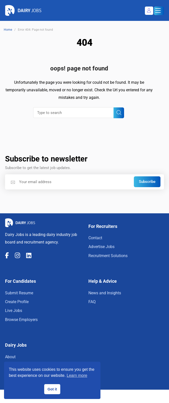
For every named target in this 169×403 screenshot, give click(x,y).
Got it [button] (52, 389)
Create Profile (17, 301)
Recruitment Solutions (108, 255)
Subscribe (147, 181)
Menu (157, 11)
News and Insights (104, 293)
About (10, 356)
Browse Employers (21, 319)
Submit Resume (19, 293)
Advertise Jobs (101, 246)
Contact (95, 237)
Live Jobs (13, 310)
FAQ (92, 301)
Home (8, 29)
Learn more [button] (77, 375)
